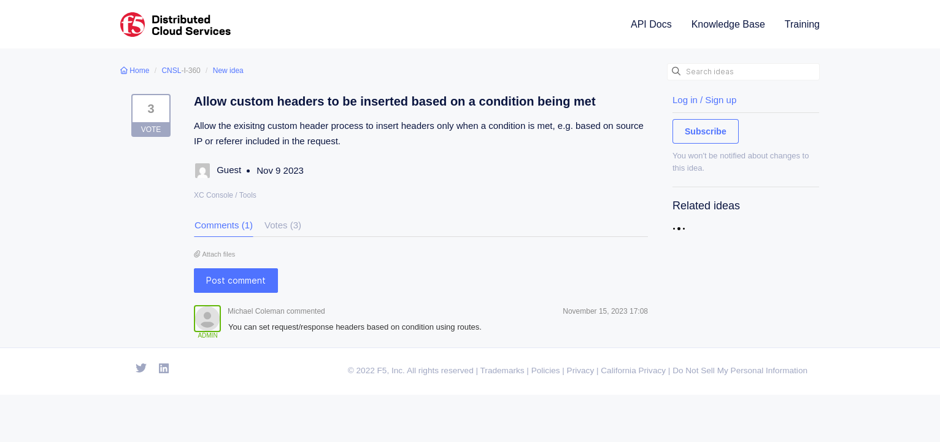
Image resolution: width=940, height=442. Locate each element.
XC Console (213, 195)
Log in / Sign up (704, 100)
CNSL (171, 70)
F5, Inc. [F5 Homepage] (391, 370)
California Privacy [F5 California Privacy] (633, 370)
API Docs (651, 24)
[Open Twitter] (141, 369)
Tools (247, 195)
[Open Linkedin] (164, 369)
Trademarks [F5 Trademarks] (502, 370)
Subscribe (705, 131)
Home (136, 70)
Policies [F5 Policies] (545, 370)
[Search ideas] (743, 71)
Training (802, 24)
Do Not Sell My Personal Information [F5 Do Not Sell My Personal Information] (739, 370)
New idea (228, 70)
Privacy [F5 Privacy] (581, 370)
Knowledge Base (728, 24)
